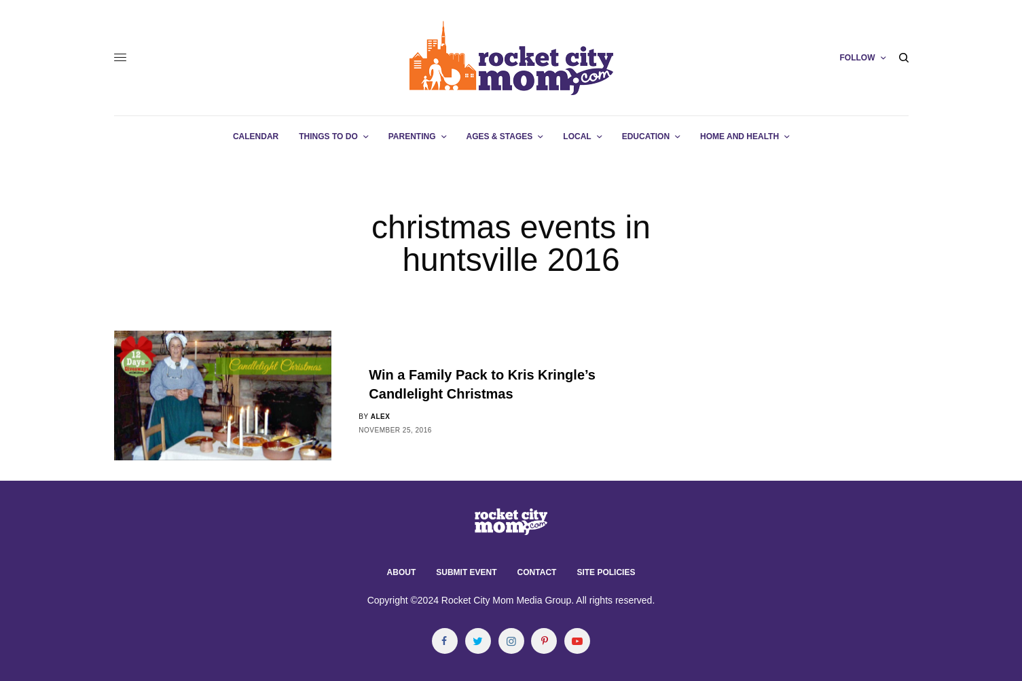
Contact (537, 572)
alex (380, 416)
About (401, 572)
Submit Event (466, 572)
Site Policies (606, 572)
